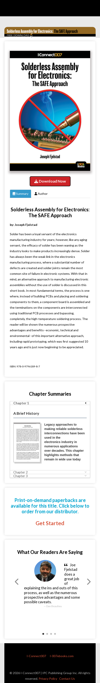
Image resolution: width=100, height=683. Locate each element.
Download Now (50, 181)
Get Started (50, 523)
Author (41, 193)
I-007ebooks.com (62, 656)
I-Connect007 (36, 656)
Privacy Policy (48, 678)
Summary (20, 193)
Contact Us (67, 678)
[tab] (50, 403)
